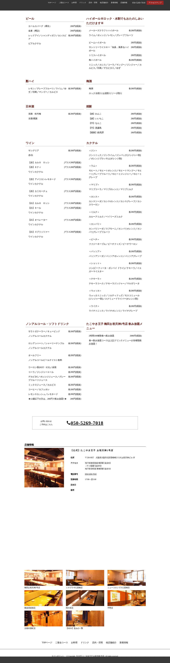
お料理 (74, 3)
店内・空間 (93, 3)
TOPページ (52, 3)
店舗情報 (123, 3)
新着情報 (114, 3)
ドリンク (82, 3)
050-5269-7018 (87, 423)
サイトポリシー (58, 656)
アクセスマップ (155, 3)
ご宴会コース (64, 3)
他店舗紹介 (104, 3)
